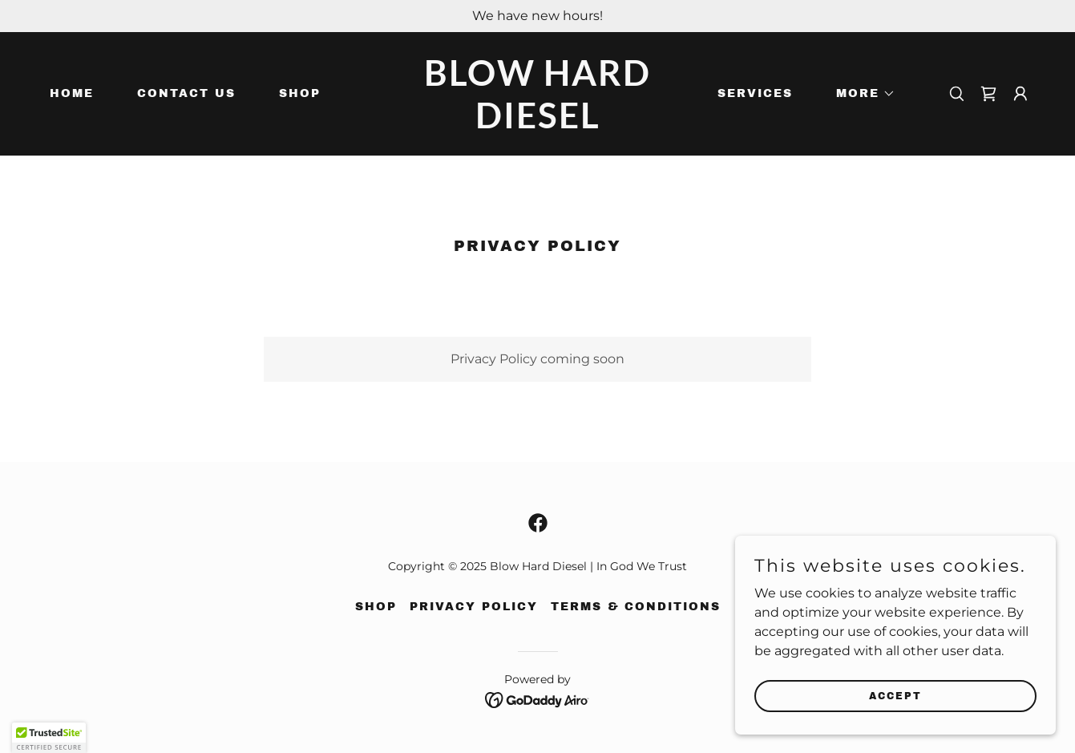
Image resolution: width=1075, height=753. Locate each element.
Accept (895, 695)
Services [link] (755, 93)
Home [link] (72, 93)
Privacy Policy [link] (474, 607)
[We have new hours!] (537, 16)
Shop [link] (300, 93)
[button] (860, 93)
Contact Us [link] (186, 93)
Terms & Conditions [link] (636, 607)
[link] (537, 124)
